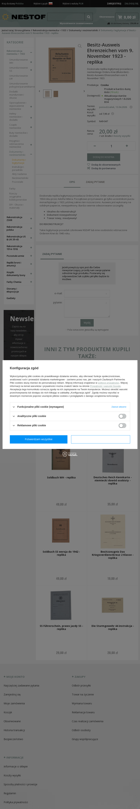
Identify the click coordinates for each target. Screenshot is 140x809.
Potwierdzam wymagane (39, 439)
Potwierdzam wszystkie (101, 439)
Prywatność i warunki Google (105, 386)
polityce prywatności (108, 382)
